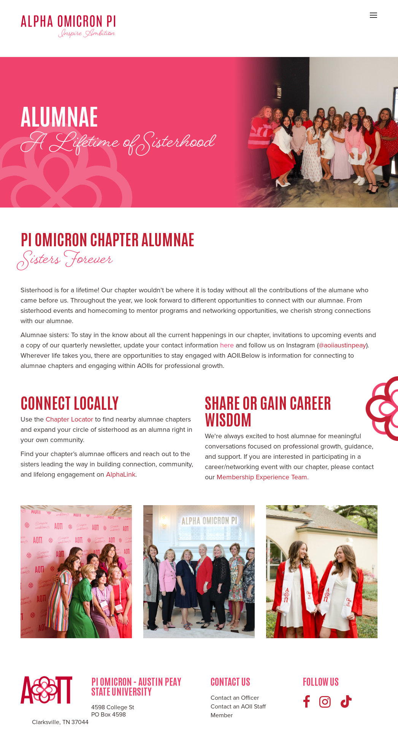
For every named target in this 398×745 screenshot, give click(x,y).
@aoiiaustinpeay (342, 345)
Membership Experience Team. (263, 477)
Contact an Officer (235, 698)
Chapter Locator (69, 419)
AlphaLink (120, 474)
